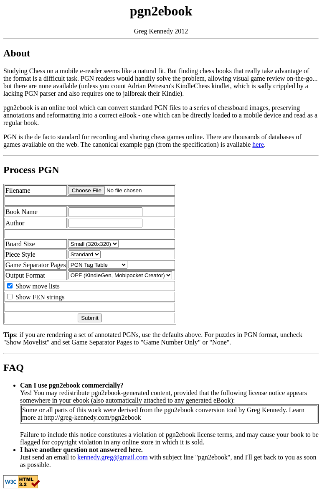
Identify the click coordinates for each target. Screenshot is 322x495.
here (258, 144)
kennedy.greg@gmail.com (112, 457)
